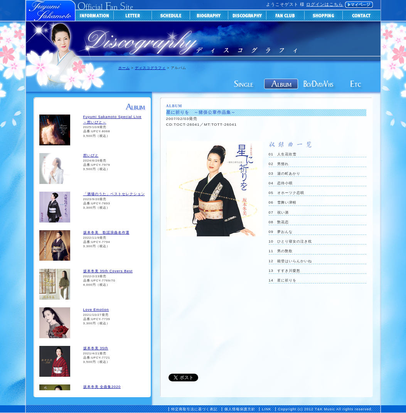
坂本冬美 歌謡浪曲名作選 (106, 232)
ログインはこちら (324, 4)
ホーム (124, 68)
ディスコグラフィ (150, 68)
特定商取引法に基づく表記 (194, 409)
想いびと (91, 155)
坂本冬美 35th (95, 348)
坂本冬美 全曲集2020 (102, 387)
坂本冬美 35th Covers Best (108, 271)
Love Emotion (96, 310)
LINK (266, 409)
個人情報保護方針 (239, 409)
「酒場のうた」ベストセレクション (114, 194)
